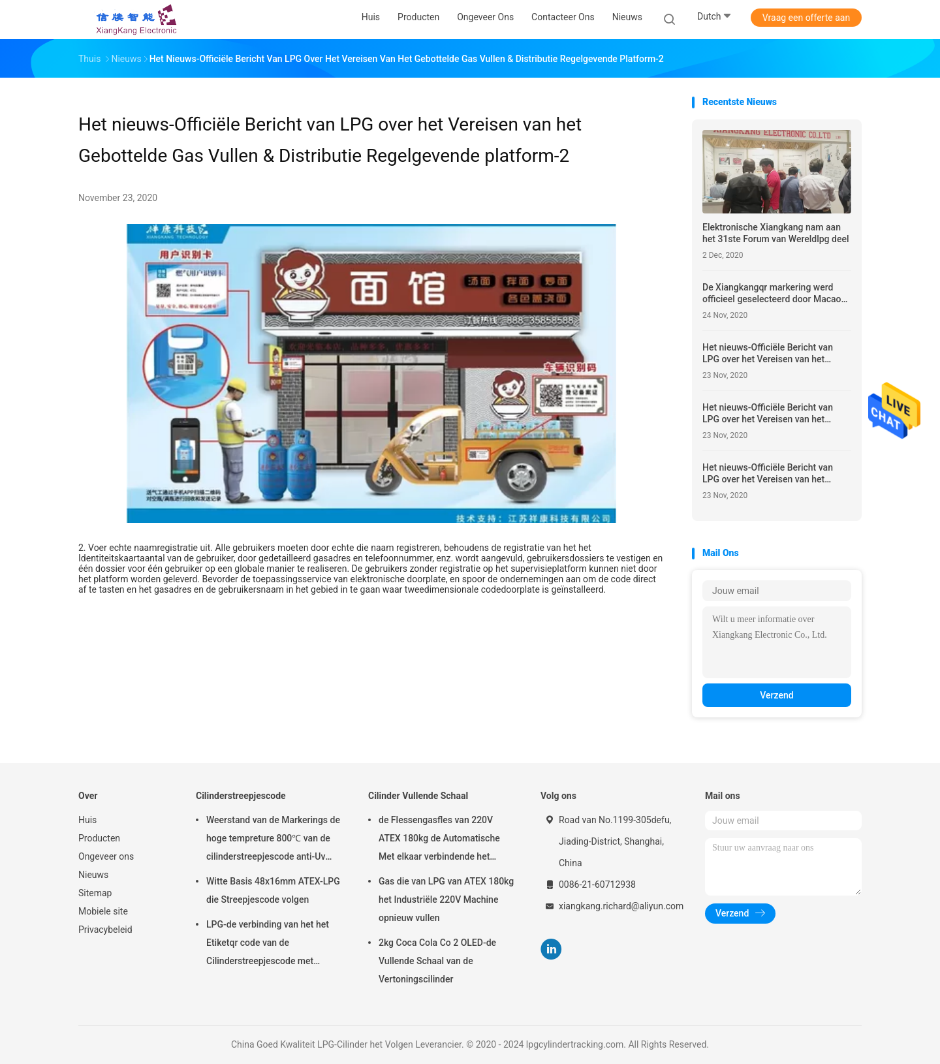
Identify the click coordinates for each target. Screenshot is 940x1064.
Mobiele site (103, 911)
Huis (87, 820)
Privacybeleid (105, 929)
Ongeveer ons (106, 856)
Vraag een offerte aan (806, 17)
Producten (99, 838)
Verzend (776, 695)
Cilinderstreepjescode (241, 795)
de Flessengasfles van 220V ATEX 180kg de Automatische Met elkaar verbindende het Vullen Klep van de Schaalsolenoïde (439, 840)
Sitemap (95, 893)
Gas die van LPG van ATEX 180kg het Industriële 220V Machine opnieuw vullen (446, 899)
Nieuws (93, 874)
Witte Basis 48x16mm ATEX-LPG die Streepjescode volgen (273, 890)
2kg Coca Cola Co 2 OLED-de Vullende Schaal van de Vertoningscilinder (437, 960)
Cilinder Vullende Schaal (418, 795)
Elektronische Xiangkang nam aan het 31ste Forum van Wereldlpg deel (775, 233)
